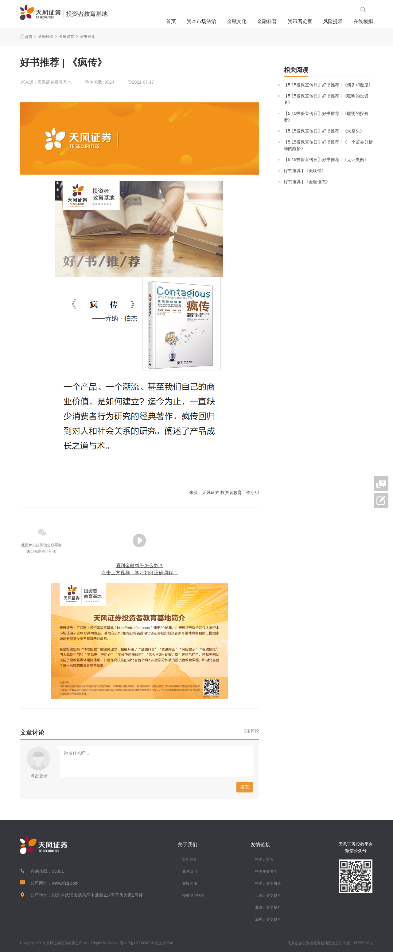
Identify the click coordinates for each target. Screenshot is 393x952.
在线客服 (189, 883)
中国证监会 (264, 859)
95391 (58, 871)
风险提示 (333, 21)
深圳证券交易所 (268, 919)
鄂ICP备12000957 (135, 943)
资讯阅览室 (300, 21)
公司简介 (189, 859)
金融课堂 (66, 36)
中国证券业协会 (268, 883)
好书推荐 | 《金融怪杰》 (307, 181)
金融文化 (237, 21)
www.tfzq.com (65, 883)
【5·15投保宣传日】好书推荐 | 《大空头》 (324, 130)
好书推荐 (87, 36)
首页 (171, 21)
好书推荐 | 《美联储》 (305, 170)
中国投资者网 (266, 871)
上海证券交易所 (268, 895)
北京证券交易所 (268, 907)
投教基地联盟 (193, 895)
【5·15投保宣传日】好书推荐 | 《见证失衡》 (326, 159)
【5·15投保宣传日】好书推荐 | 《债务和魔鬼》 (328, 84)
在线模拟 (363, 21)
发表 (244, 786)
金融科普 (267, 21)
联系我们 (189, 871)
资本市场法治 (201, 21)
